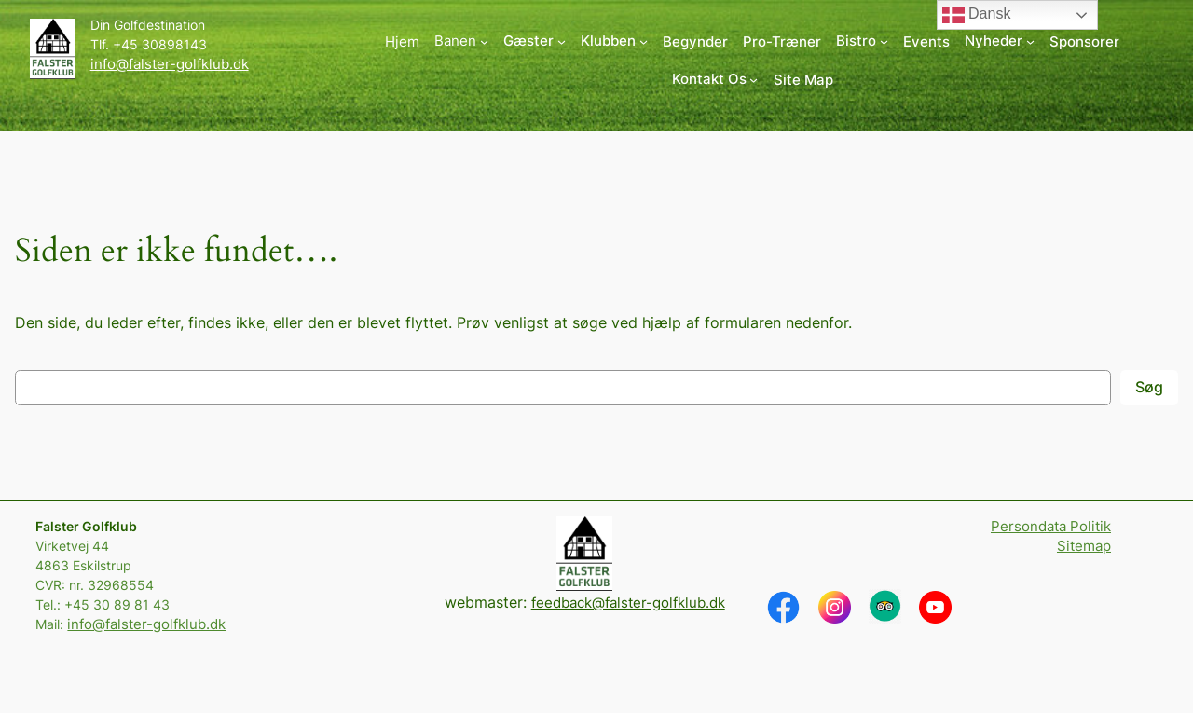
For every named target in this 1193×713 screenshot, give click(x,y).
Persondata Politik (1051, 526)
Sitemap (1084, 546)
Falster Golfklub (86, 526)
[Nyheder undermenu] (1000, 41)
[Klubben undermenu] (614, 41)
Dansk (976, 15)
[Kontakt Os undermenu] (715, 79)
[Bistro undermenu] (862, 41)
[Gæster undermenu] (534, 41)
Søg (1149, 386)
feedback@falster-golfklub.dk (628, 602)
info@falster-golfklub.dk (169, 64)
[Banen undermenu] (461, 41)
